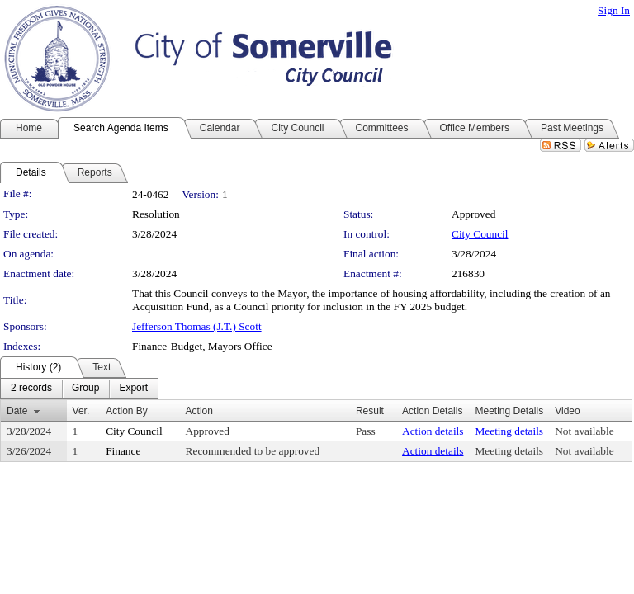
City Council (480, 234)
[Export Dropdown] (133, 388)
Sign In (614, 10)
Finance (123, 451)
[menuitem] (31, 388)
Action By (127, 411)
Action (199, 411)
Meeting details (509, 431)
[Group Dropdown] (85, 388)
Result (370, 411)
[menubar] (79, 388)
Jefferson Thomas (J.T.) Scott (197, 326)
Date (17, 411)
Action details (432, 431)
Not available (584, 431)
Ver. (81, 411)
